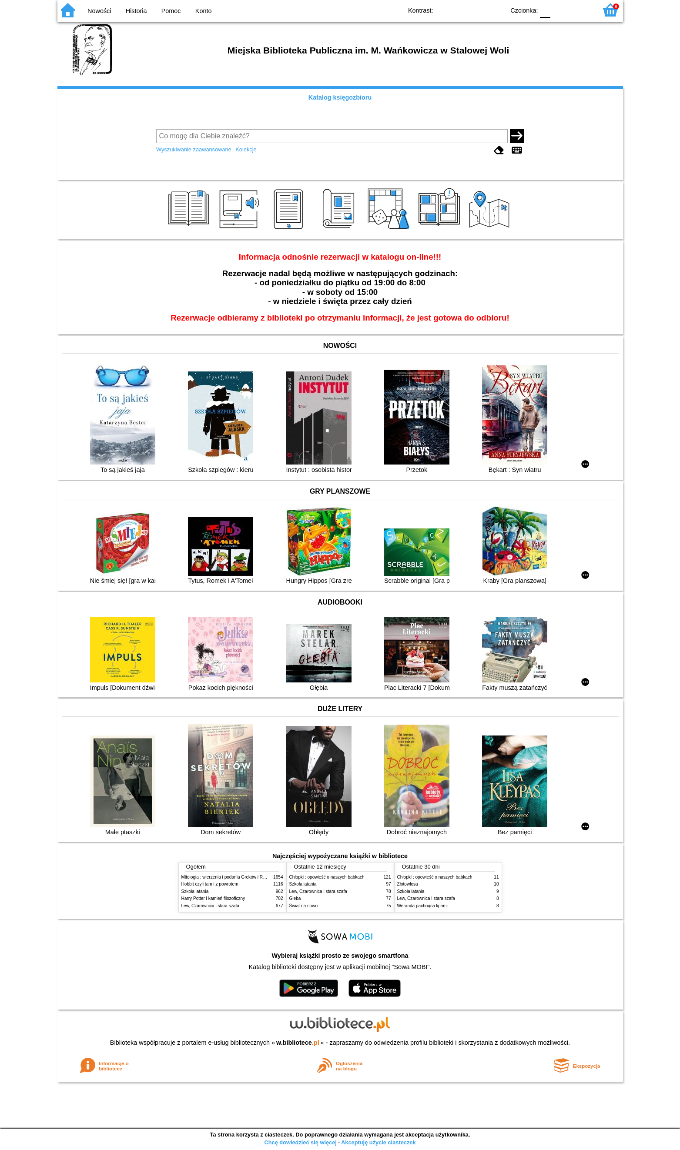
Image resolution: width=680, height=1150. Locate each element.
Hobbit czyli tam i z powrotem (209, 884)
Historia (136, 10)
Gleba (295, 898)
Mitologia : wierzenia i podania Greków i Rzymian (229, 877)
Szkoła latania (195, 891)
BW (460, 9)
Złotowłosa (407, 884)
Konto (203, 10)
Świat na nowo (303, 905)
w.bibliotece (297, 1042)
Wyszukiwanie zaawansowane (193, 149)
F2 (580, 9)
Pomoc (171, 10)
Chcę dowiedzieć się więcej (300, 1142)
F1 (560, 9)
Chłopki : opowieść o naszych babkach (327, 877)
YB (477, 9)
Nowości (99, 10)
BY (495, 9)
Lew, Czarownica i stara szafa (210, 905)
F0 (545, 9)
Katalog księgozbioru (340, 97)
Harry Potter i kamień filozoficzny (213, 898)
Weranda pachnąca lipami (422, 905)
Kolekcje (245, 149)
